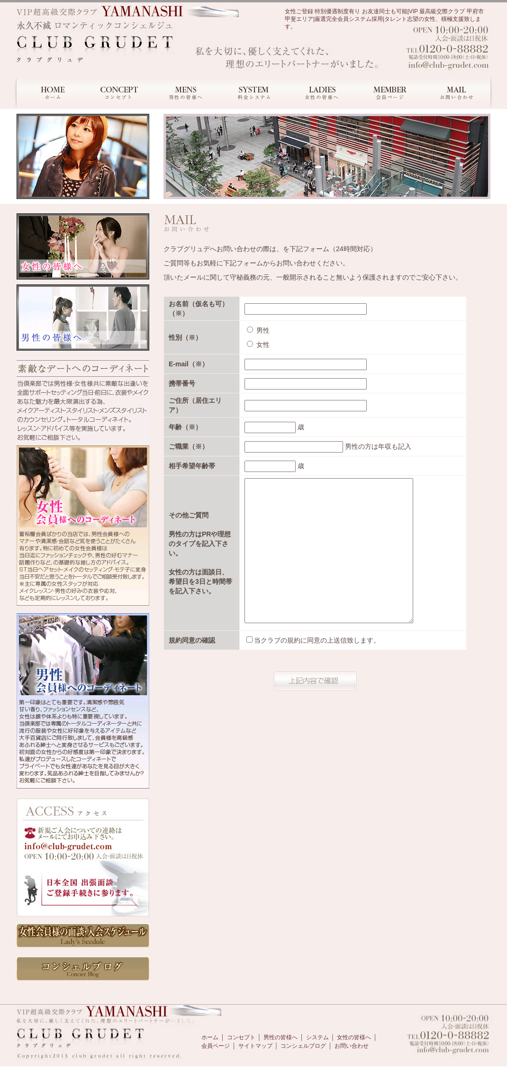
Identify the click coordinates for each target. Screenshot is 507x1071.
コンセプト (241, 1037)
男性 (258, 330)
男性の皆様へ (280, 1037)
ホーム (209, 1037)
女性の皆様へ (354, 1037)
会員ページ (215, 1046)
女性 (258, 344)
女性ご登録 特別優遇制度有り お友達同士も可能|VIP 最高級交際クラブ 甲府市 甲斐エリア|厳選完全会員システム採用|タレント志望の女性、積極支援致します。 (384, 19)
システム (317, 1037)
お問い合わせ (352, 1046)
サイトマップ (255, 1046)
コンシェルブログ (303, 1046)
